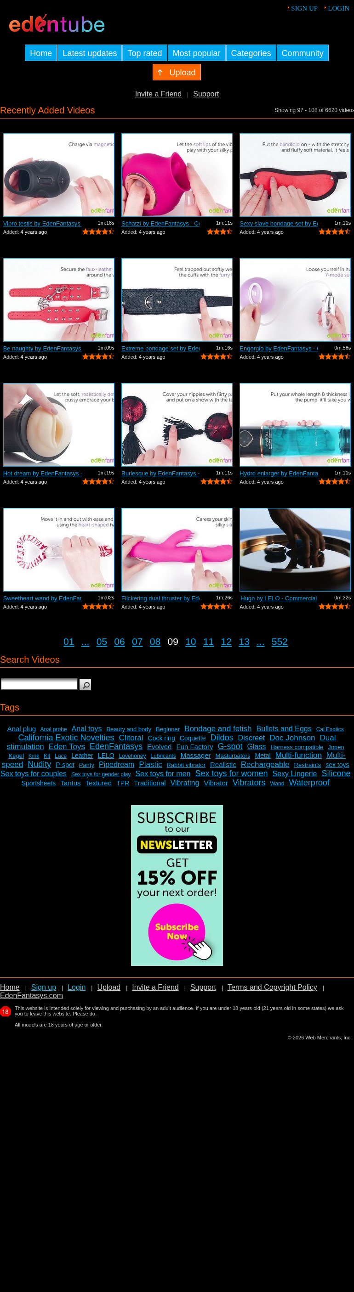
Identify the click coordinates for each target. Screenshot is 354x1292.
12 (226, 641)
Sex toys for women (231, 773)
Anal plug (21, 729)
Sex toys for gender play (101, 774)
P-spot (65, 764)
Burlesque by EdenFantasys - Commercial (160, 473)
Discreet (251, 738)
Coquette (193, 738)
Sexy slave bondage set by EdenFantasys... (279, 223)
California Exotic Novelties (66, 737)
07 (137, 641)
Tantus (70, 783)
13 (244, 641)
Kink (34, 756)
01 (68, 641)
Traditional (150, 783)
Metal (262, 755)
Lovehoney (132, 756)
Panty (86, 765)
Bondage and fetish (218, 728)
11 (208, 641)
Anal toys (87, 729)
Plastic (150, 764)
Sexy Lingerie (294, 774)
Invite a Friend (158, 94)
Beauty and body (128, 729)
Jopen (336, 747)
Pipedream (116, 764)
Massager (196, 755)
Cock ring (161, 738)
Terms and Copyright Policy (272, 987)
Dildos (222, 737)
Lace (61, 756)
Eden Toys (67, 746)
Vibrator (216, 783)
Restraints (307, 765)
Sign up (304, 8)
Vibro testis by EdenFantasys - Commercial (42, 223)
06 (119, 641)
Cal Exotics (330, 729)
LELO (106, 755)
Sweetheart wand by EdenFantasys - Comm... (42, 598)
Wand (277, 783)
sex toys (337, 764)
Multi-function (298, 755)
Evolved (159, 746)
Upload (108, 987)
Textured (99, 783)
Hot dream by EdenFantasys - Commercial (42, 473)
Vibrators (249, 782)
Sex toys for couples (33, 774)
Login (338, 8)
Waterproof (309, 782)
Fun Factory (194, 746)
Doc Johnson (292, 737)
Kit (47, 756)
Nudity (39, 764)
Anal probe (53, 729)
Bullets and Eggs (284, 729)
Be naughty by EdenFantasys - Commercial (42, 348)
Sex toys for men (162, 774)
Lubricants (163, 756)
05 (102, 641)
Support (206, 94)
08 (155, 641)
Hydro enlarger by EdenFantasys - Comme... (279, 473)
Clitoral (131, 737)
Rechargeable (265, 764)
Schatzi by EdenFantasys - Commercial (160, 223)
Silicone (335, 773)
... (85, 641)
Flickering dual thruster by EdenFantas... (160, 598)
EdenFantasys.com (31, 995)
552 (280, 641)
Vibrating (185, 783)
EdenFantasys (116, 746)
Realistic (223, 764)
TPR (122, 783)
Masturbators (233, 755)
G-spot (229, 746)
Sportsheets (39, 783)
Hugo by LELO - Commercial (278, 598)
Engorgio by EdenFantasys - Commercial (279, 348)
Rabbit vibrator (186, 765)
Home (10, 987)
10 (190, 641)
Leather (82, 755)
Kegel (16, 755)
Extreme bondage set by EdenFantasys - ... (160, 348)
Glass (256, 746)
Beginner (168, 729)
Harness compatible (296, 747)
